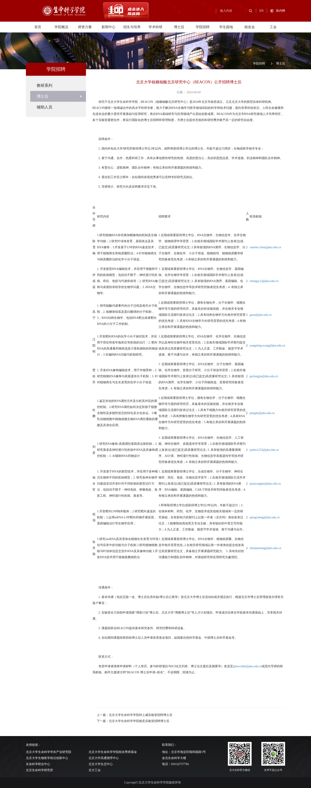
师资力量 (85, 27)
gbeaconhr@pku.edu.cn (247, 666)
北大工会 (95, 770)
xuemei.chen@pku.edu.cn (265, 247)
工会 (273, 27)
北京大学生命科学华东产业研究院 (48, 752)
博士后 (179, 27)
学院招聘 (202, 27)
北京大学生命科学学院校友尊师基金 (113, 752)
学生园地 (226, 27)
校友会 (249, 27)
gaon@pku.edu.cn (261, 314)
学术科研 (155, 27)
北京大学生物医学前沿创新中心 (47, 758)
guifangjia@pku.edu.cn (264, 376)
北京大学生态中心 (101, 764)
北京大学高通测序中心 (104, 758)
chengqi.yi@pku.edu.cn (264, 281)
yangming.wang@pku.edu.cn (267, 345)
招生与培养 (132, 27)
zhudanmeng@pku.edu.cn (265, 548)
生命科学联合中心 (38, 764)
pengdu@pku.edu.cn (262, 413)
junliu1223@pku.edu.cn (264, 449)
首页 (37, 27)
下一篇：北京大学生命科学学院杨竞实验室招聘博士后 (133, 721)
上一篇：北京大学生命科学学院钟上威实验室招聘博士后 (134, 715)
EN (261, 10)
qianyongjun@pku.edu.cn (265, 483)
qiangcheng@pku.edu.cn (265, 517)
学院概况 (61, 27)
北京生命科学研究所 (39, 770)
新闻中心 (108, 27)
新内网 (280, 10)
